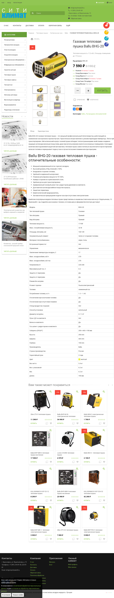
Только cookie (18, 595)
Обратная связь (75, 18)
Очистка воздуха (10, 50)
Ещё (68, 25)
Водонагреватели (10, 105)
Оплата (41, 25)
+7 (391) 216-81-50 (75, 10)
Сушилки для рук (10, 70)
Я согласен (6, 595)
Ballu (66, 33)
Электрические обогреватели (14, 60)
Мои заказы (72, 567)
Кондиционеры (9, 40)
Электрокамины (9, 90)
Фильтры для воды (10, 95)
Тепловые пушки (10, 75)
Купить (34, 423)
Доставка (30, 25)
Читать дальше (10, 151)
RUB (3, 2)
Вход (9, 2)
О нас (6, 25)
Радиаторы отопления (11, 110)
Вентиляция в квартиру (12, 100)
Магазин (100, 2)
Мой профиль (72, 564)
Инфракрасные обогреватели (14, 65)
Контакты (17, 25)
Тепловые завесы (10, 80)
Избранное (92, 100)
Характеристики (43, 131)
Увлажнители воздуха (11, 45)
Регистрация (17, 2)
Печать (34, 39)
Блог (109, 2)
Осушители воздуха (11, 55)
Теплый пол (8, 85)
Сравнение (79, 100)
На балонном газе (56, 33)
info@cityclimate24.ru (76, 8)
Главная (31, 33)
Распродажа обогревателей (96, 114)
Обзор (32, 131)
